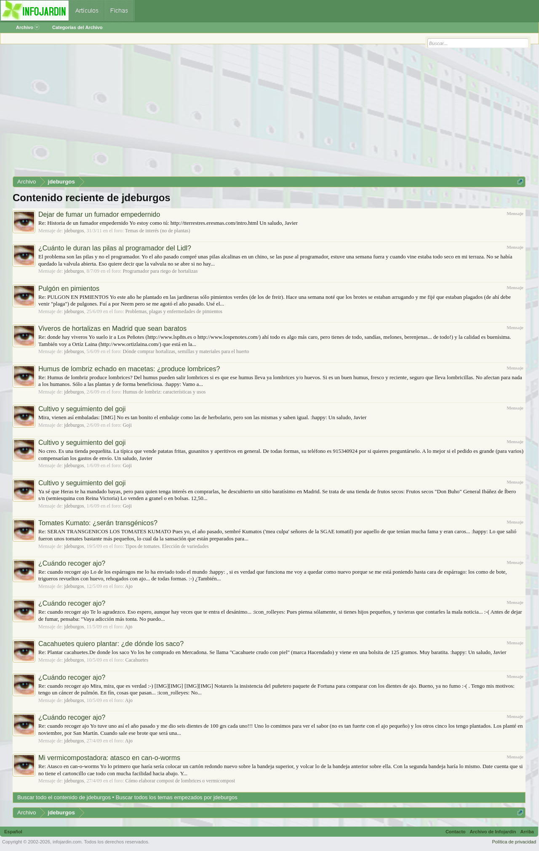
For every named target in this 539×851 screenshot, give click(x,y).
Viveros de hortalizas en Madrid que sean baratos (112, 328)
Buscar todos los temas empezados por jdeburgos (176, 797)
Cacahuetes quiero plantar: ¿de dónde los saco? (111, 643)
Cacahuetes (136, 660)
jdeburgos (74, 231)
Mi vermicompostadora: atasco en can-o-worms (109, 757)
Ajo (129, 586)
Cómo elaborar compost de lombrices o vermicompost (180, 781)
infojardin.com (67, 841)
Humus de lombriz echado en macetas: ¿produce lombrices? (129, 368)
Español (13, 831)
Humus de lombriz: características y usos (164, 392)
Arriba (527, 831)
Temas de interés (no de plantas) (157, 231)
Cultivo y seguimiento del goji (81, 408)
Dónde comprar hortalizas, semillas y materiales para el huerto (186, 351)
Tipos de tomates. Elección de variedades (166, 546)
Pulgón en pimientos (68, 288)
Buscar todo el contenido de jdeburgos (64, 797)
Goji (127, 425)
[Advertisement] (265, 113)
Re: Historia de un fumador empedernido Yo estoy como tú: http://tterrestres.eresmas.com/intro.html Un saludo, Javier (168, 223)
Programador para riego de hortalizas (160, 271)
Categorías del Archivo (77, 27)
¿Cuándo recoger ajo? (71, 563)
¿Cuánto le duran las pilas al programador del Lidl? (114, 248)
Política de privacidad (514, 841)
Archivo (28, 27)
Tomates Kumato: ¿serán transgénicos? (97, 523)
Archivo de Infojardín (493, 831)
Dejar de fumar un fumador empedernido (99, 214)
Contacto (456, 831)
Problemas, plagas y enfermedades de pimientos (173, 311)
